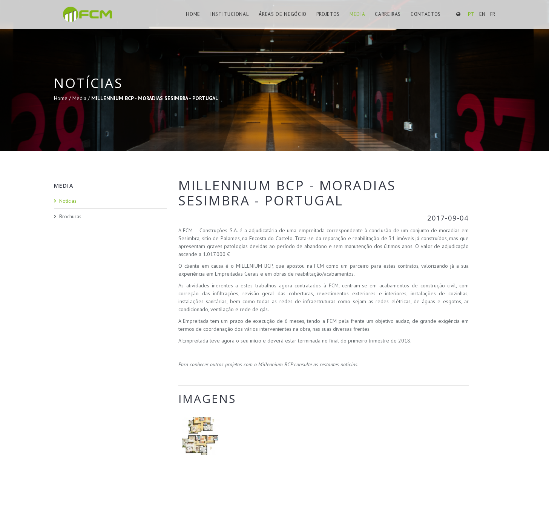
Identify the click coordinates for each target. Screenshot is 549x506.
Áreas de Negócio (284, 14)
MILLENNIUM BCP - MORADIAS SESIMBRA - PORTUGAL (154, 98)
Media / (81, 98)
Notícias (68, 200)
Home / (63, 98)
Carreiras (388, 14)
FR (492, 14)
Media (357, 14)
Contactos (426, 14)
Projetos (328, 14)
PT (471, 14)
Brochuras (70, 216)
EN (482, 14)
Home (197, 14)
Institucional (232, 14)
